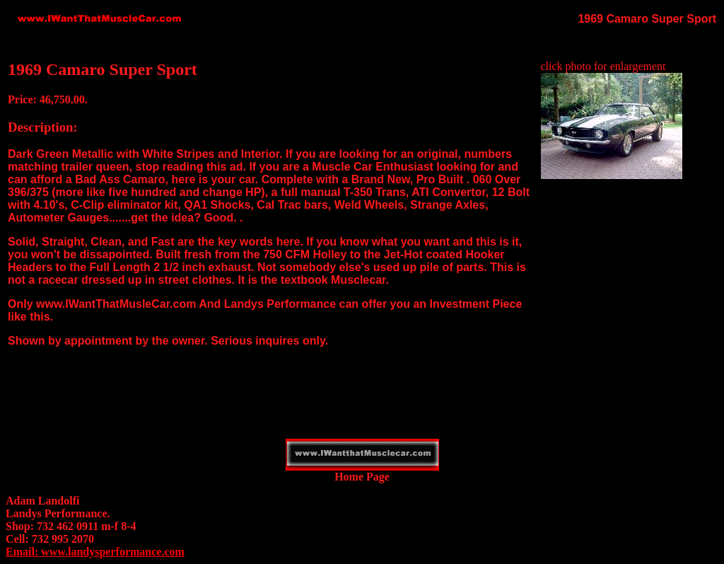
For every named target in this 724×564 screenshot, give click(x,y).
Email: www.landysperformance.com (95, 552)
